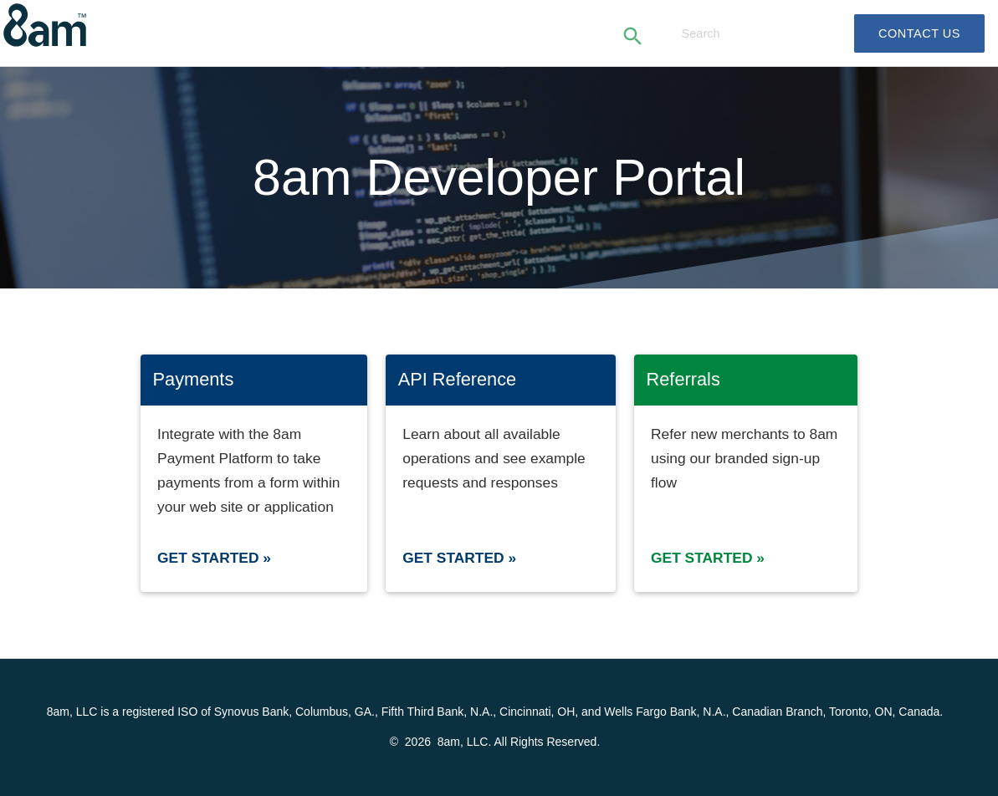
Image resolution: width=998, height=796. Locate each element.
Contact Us (919, 33)
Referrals (683, 379)
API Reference (457, 379)
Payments (193, 379)
